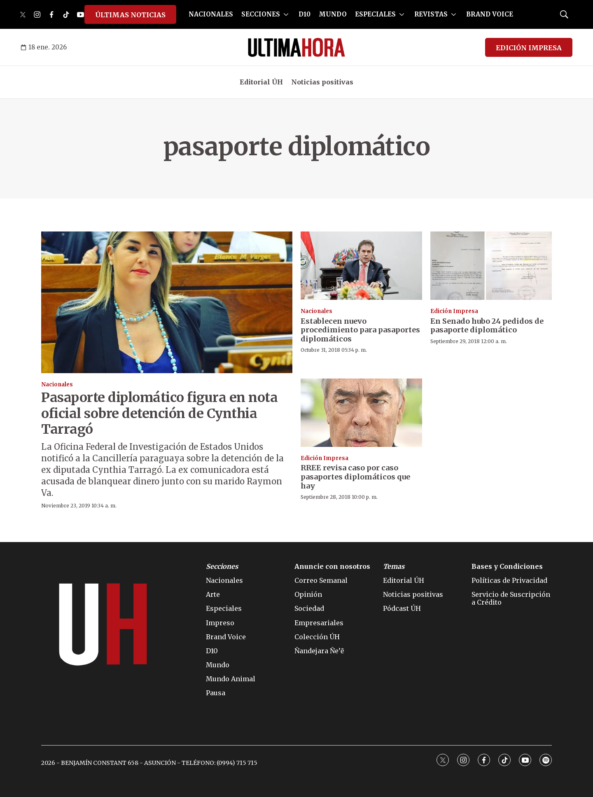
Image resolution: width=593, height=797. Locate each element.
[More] (286, 14)
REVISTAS (431, 14)
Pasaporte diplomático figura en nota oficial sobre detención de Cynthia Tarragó (159, 413)
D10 (305, 14)
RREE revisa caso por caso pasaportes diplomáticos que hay (355, 476)
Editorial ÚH (261, 82)
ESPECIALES (375, 14)
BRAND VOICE (489, 14)
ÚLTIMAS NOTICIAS (130, 15)
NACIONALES (211, 14)
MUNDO (333, 14)
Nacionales (57, 384)
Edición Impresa (454, 311)
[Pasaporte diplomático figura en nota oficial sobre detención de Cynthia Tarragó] (166, 302)
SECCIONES (260, 14)
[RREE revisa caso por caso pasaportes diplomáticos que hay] (361, 413)
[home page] (296, 47)
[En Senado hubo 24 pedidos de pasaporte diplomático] (491, 265)
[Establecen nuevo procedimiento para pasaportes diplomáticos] (361, 265)
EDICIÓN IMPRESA (529, 48)
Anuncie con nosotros (332, 566)
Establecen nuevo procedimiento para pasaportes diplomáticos (360, 330)
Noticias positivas (322, 82)
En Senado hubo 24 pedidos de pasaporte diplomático (487, 325)
